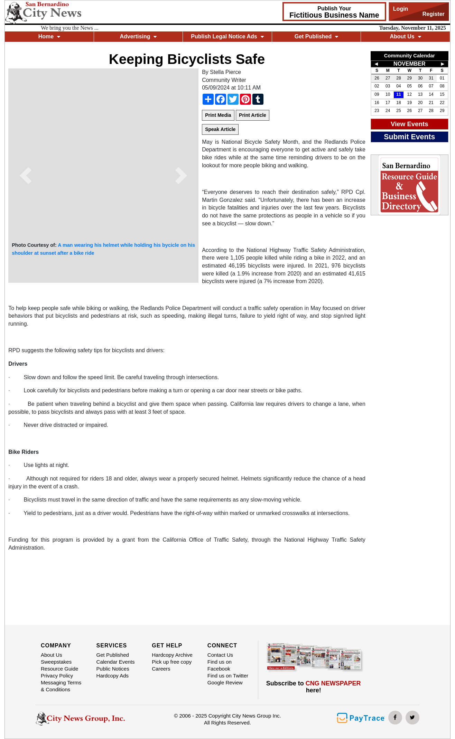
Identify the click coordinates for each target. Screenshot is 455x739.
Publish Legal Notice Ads (227, 36)
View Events (409, 124)
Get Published (316, 36)
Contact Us (220, 655)
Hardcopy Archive (172, 655)
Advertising (138, 36)
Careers (161, 669)
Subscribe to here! (313, 687)
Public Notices (112, 669)
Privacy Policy (57, 676)
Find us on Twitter (227, 676)
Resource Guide (59, 669)
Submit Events (409, 137)
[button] (25, 175)
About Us (405, 36)
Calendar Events (115, 662)
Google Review (225, 682)
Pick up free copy (172, 662)
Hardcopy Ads (112, 676)
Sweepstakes (56, 662)
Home (49, 36)
